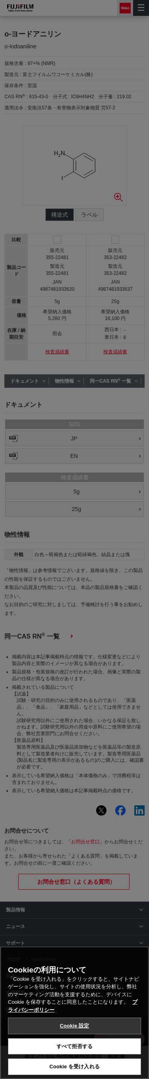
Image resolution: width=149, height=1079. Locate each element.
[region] (74, 1012)
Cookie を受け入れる (74, 1066)
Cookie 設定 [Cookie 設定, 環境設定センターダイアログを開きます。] (74, 1026)
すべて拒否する (74, 1046)
